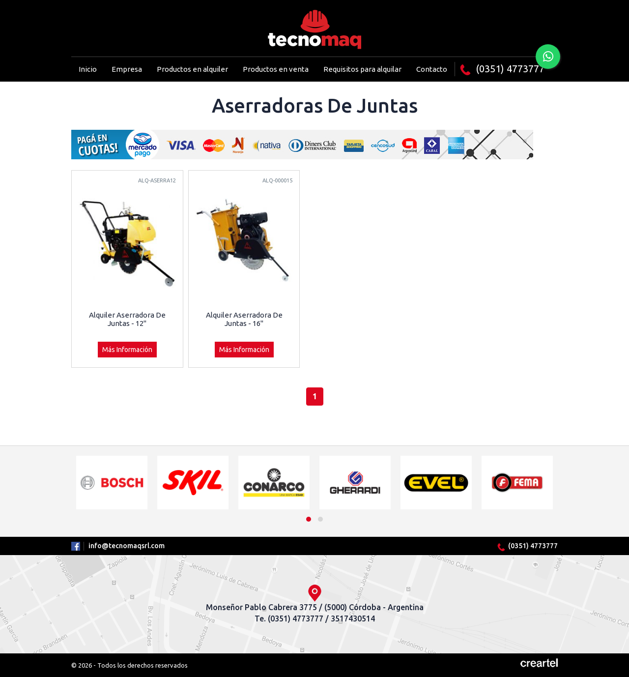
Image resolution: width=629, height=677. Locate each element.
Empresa (127, 69)
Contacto (431, 69)
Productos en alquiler (192, 69)
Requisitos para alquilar (362, 69)
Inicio (88, 69)
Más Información (127, 349)
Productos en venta (276, 69)
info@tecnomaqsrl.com (126, 546)
